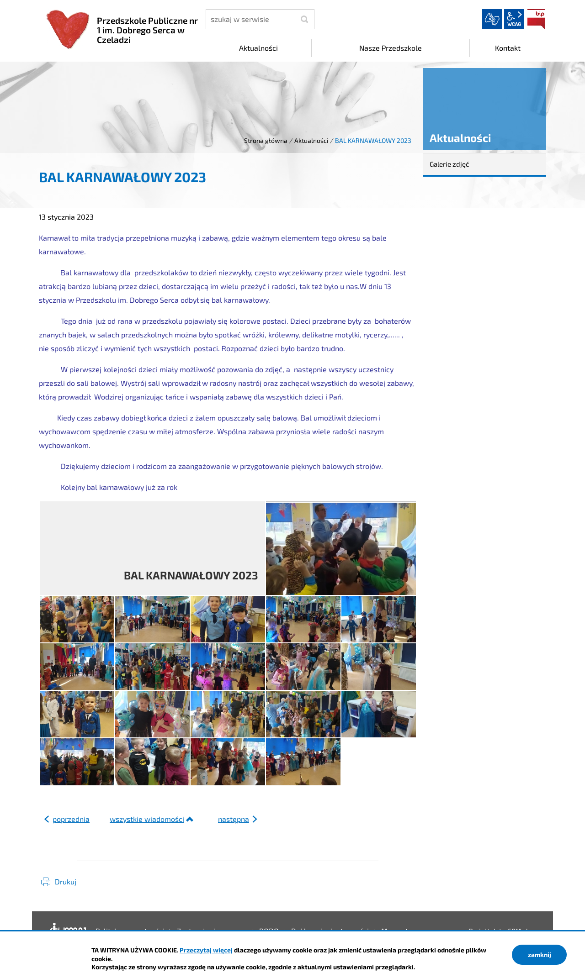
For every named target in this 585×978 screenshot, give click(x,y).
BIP (536, 19)
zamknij (539, 954)
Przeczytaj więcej (206, 950)
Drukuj (65, 881)
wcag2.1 (514, 19)
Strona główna (265, 140)
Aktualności (311, 140)
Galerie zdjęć (449, 164)
